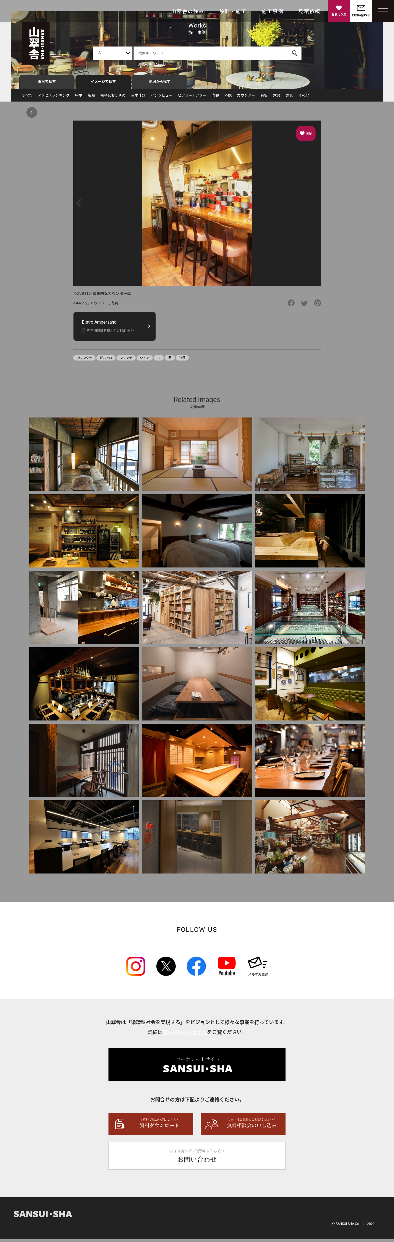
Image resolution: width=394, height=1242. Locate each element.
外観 (228, 98)
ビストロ (106, 360)
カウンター (246, 98)
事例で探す (47, 84)
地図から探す (159, 84)
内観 (215, 98)
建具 (289, 98)
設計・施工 (233, 11)
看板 (264, 98)
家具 (276, 98)
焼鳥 (91, 98)
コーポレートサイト (184, 1035)
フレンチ (126, 360)
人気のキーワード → (154, 64)
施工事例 (273, 11)
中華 (78, 98)
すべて (27, 98)
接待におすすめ (113, 98)
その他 (303, 98)
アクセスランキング (54, 98)
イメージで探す (103, 84)
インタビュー (161, 98)
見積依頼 (309, 11)
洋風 (182, 360)
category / (81, 306)
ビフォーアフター (192, 98)
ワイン (144, 360)
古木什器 (138, 98)
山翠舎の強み (187, 11)
